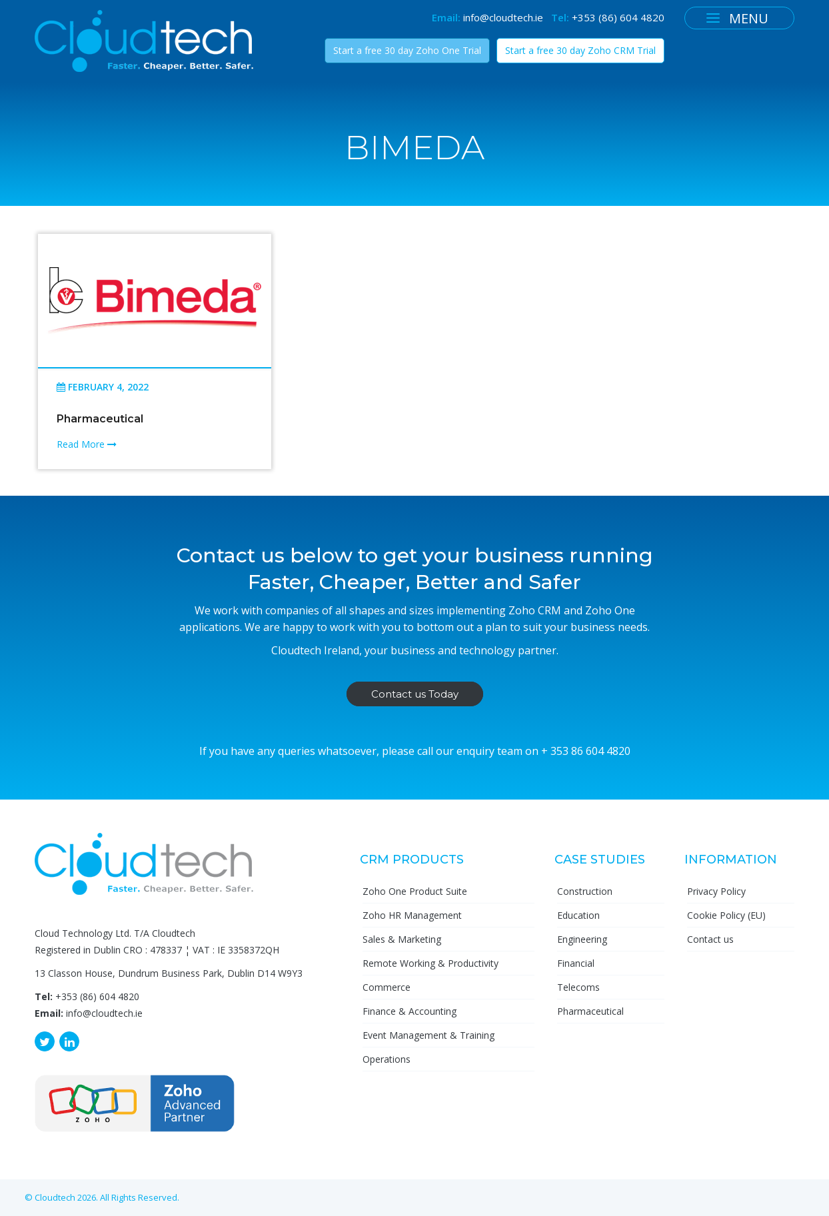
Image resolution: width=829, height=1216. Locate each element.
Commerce (387, 987)
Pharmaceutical (100, 418)
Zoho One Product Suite (415, 891)
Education (578, 915)
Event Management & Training (428, 1035)
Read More (87, 444)
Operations (387, 1059)
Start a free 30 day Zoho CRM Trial (580, 50)
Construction (584, 891)
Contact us (710, 939)
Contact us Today (414, 694)
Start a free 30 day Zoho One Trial (407, 50)
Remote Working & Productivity (430, 963)
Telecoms (578, 987)
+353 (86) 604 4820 (618, 17)
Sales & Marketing (402, 939)
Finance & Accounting (409, 1011)
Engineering (582, 939)
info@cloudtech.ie (503, 17)
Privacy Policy (716, 891)
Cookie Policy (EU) (726, 915)
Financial (575, 963)
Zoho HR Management (412, 915)
